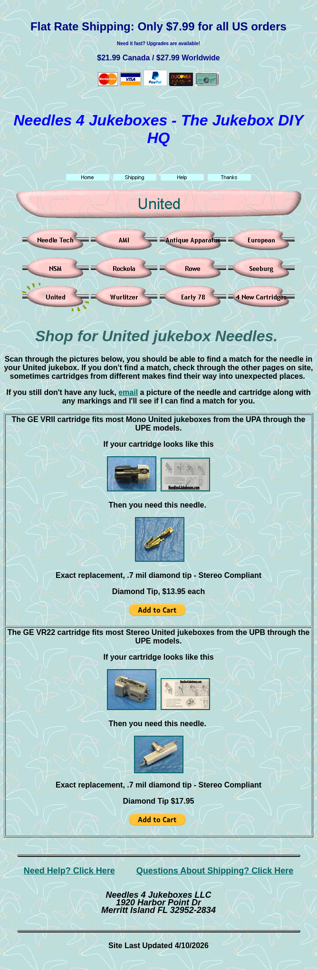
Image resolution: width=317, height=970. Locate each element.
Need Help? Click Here (69, 870)
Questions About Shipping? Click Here (214, 870)
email (128, 392)
